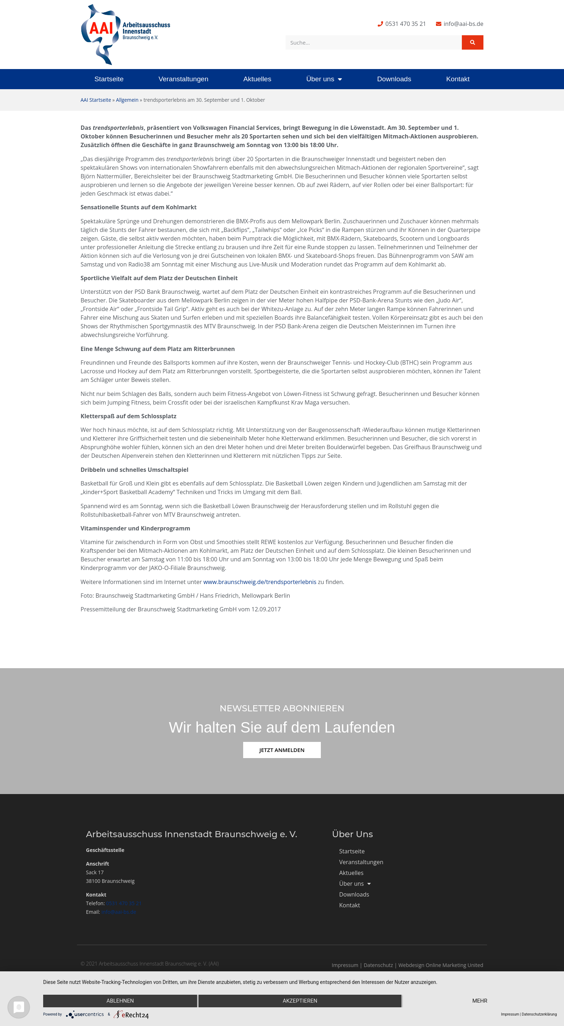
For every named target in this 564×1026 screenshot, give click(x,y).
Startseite (109, 79)
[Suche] (472, 42)
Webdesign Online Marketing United (441, 965)
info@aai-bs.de (118, 911)
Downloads (394, 79)
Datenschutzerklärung (539, 1014)
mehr (480, 1001)
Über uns (324, 79)
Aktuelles (257, 79)
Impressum (345, 965)
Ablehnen (119, 1001)
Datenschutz (378, 965)
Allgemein (127, 99)
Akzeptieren (300, 1001)
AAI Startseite (96, 99)
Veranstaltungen (184, 79)
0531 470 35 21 (124, 903)
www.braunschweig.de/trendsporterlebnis (259, 582)
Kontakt (457, 79)
